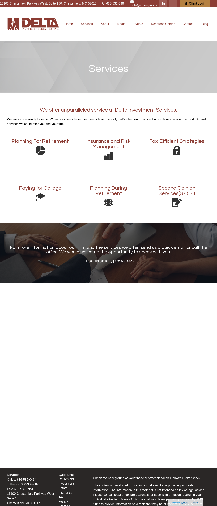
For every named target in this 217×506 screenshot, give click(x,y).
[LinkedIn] (163, 3)
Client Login (195, 3)
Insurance (65, 492)
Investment (66, 483)
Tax (61, 497)
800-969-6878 (30, 484)
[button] (68, 24)
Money (63, 501)
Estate (63, 488)
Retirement (66, 479)
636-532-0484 (113, 3)
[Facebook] (173, 3)
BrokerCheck (191, 478)
